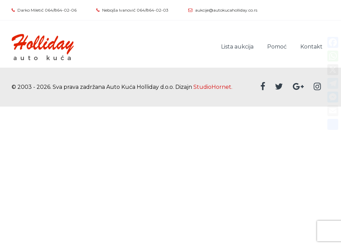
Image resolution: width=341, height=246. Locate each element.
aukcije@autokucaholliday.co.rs (226, 10)
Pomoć (277, 46)
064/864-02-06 (61, 10)
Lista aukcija (237, 46)
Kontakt (311, 46)
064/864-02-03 (152, 10)
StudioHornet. (212, 87)
